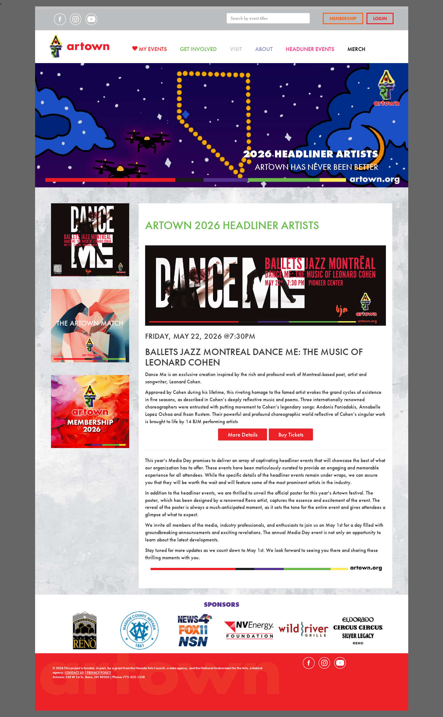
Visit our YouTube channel (91, 19)
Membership (343, 18)
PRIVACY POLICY (99, 672)
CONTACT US (74, 672)
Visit (236, 49)
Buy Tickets (290, 434)
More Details (242, 434)
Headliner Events (310, 49)
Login (380, 18)
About (264, 49)
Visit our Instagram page (75, 19)
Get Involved (198, 49)
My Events (149, 49)
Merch (356, 49)
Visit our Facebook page (60, 19)
